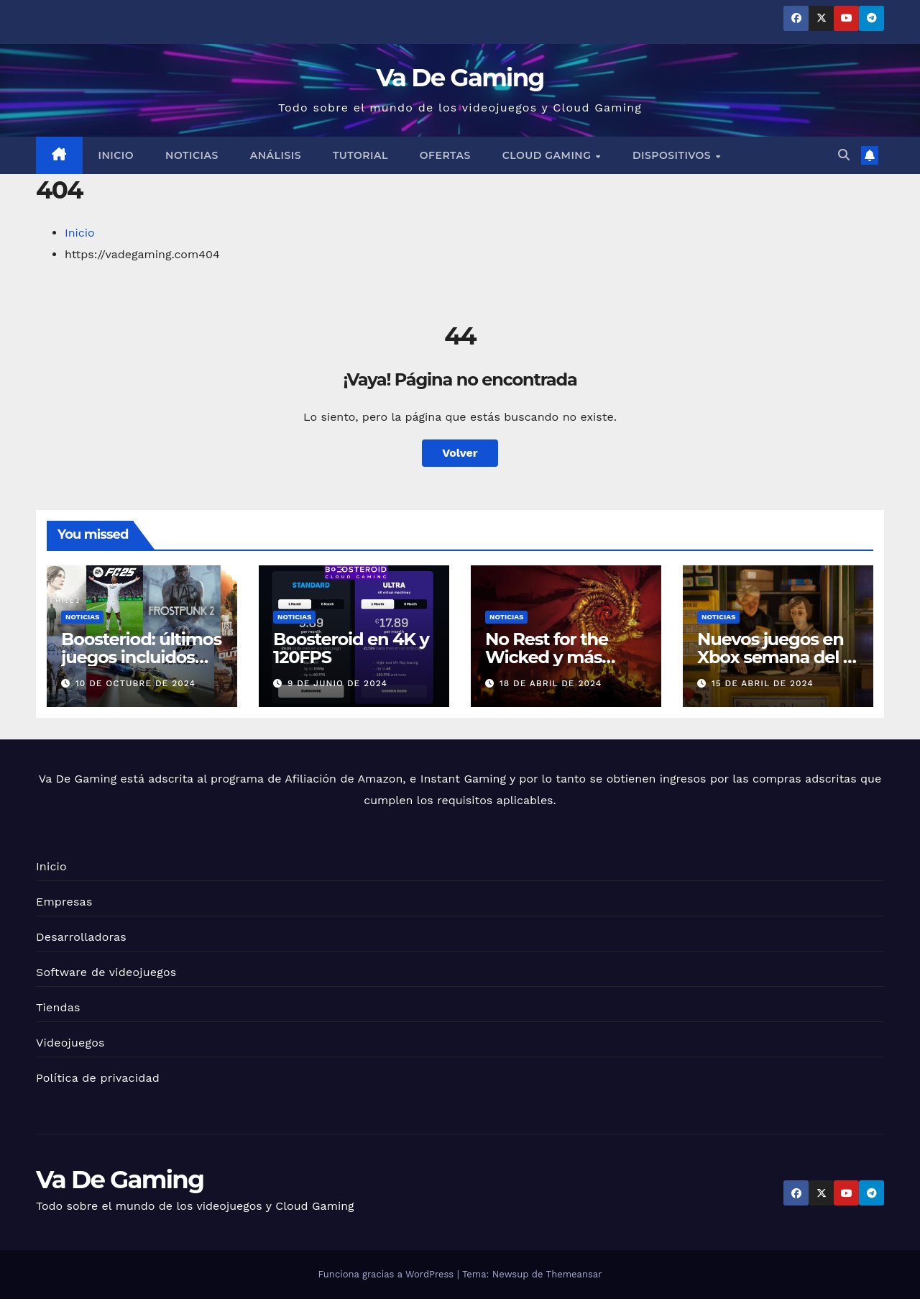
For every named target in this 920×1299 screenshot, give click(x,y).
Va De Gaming (459, 78)
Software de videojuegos (106, 972)
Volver (460, 453)
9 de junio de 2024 (337, 683)
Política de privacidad (98, 1078)
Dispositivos (673, 155)
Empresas (64, 901)
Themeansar (574, 1274)
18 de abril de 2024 (551, 683)
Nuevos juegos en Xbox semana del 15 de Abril (777, 657)
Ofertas (445, 155)
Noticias (191, 155)
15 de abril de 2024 (763, 683)
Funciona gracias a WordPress (387, 1274)
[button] (844, 155)
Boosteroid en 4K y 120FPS (351, 648)
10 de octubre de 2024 (135, 683)
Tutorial (360, 155)
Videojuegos (70, 1042)
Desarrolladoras (81, 937)
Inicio (116, 155)
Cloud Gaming (548, 155)
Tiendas (58, 1007)
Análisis (275, 155)
